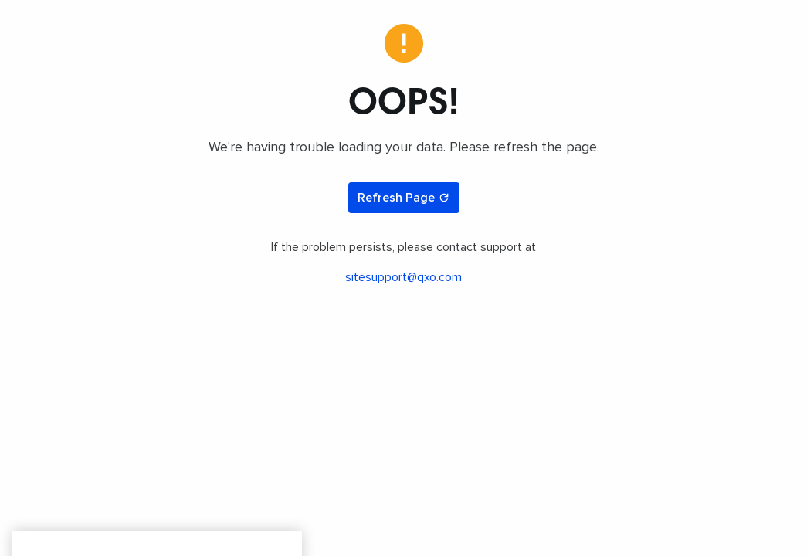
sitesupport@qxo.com (403, 277)
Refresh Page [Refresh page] (404, 197)
